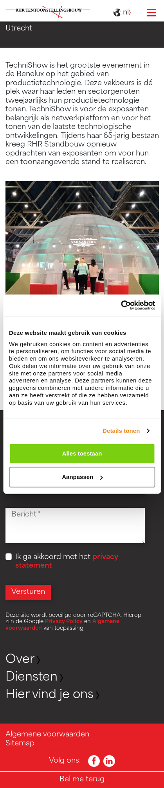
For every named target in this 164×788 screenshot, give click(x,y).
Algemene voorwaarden (47, 734)
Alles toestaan (82, 453)
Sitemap (19, 743)
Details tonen (121, 430)
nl (123, 13)
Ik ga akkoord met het (66, 562)
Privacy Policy (64, 621)
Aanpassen (82, 477)
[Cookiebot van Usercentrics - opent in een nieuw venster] (121, 305)
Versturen (28, 592)
